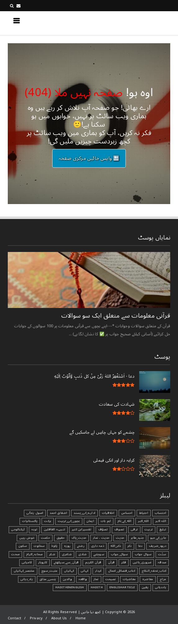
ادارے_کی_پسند (84, 513)
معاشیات (129, 579)
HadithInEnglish (69, 587)
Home (80, 618)
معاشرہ (147, 579)
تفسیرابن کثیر (82, 529)
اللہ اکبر (160, 521)
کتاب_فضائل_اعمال (121, 571)
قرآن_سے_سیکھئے (66, 562)
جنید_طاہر (137, 538)
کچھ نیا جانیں (145, 22)
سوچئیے (99, 554)
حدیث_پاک (79, 538)
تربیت (148, 529)
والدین (67, 579)
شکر (52, 554)
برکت (47, 521)
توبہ (34, 529)
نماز (96, 579)
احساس (127, 513)
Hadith (97, 587)
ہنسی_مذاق (47, 579)
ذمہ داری (97, 546)
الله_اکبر (143, 521)
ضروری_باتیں (142, 562)
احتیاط (143, 513)
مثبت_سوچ (49, 571)
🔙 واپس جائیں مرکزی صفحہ (89, 158)
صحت (15, 554)
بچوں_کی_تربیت (69, 521)
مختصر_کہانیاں (24, 571)
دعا (140, 546)
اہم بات (106, 521)
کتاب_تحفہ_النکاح (154, 571)
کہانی (85, 571)
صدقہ (162, 562)
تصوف (119, 529)
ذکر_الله (116, 546)
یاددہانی (160, 587)
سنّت (162, 554)
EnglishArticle (122, 587)
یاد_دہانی (27, 579)
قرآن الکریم (93, 562)
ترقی (134, 529)
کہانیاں (69, 571)
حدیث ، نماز (101, 538)
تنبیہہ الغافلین (54, 529)
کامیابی (27, 562)
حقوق (61, 538)
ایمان (90, 521)
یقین (145, 587)
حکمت (45, 538)
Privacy (36, 618)
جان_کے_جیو (158, 538)
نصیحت (110, 579)
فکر (123, 562)
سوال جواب (143, 554)
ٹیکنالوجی (18, 529)
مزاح (163, 579)
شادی (82, 554)
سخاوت (39, 546)
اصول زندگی (34, 513)
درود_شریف (157, 546)
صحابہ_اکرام (34, 554)
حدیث (120, 538)
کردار (98, 571)
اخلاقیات (108, 513)
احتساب (160, 513)
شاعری (67, 554)
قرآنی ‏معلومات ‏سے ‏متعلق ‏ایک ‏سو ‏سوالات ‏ (115, 315)
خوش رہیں (26, 538)
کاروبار (42, 562)
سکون (22, 546)
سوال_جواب (119, 554)
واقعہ (83, 579)
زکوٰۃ (54, 546)
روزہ (67, 546)
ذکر (129, 546)
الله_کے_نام (124, 521)
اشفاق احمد (58, 513)
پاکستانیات (30, 521)
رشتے (80, 546)
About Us (59, 618)
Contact (14, 618)
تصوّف (103, 529)
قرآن (111, 562)
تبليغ (162, 529)
